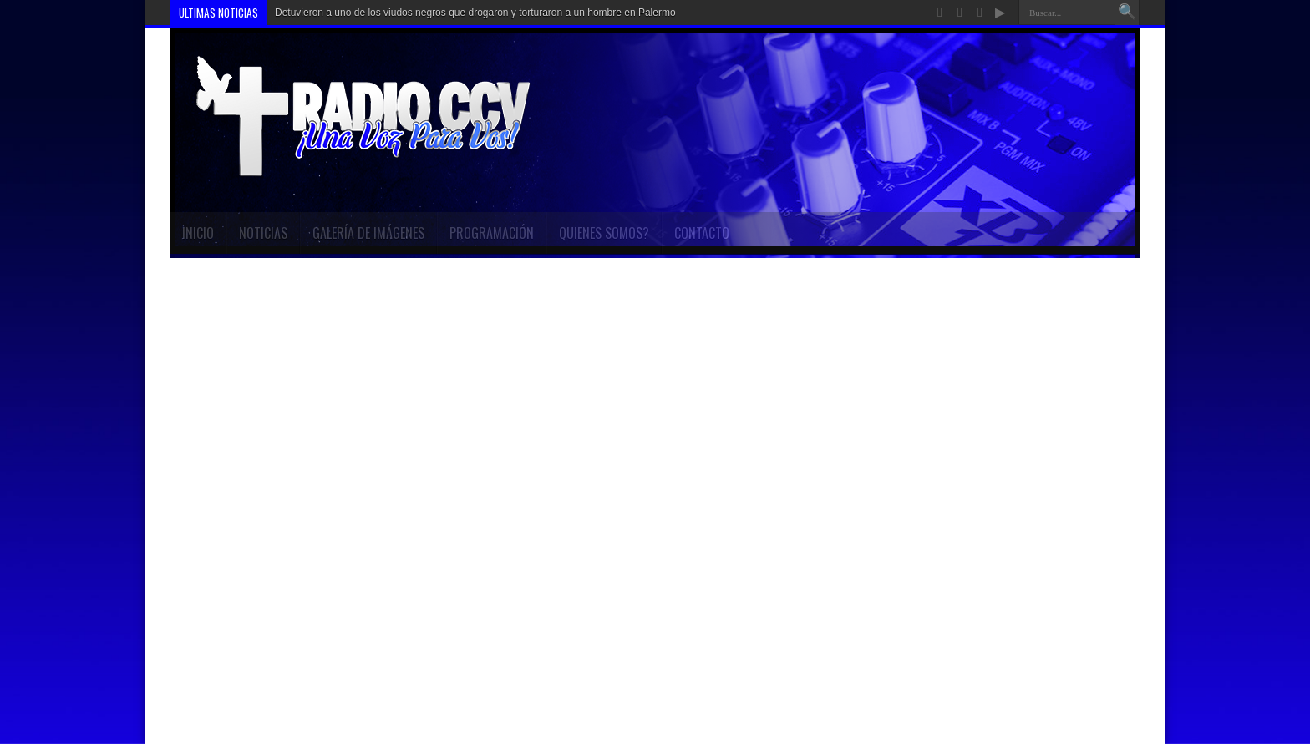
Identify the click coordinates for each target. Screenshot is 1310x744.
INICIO (198, 233)
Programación (491, 233)
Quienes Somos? (604, 233)
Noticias (263, 233)
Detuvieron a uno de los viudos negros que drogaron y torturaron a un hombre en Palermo (475, 12)
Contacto (701, 233)
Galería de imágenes (368, 233)
